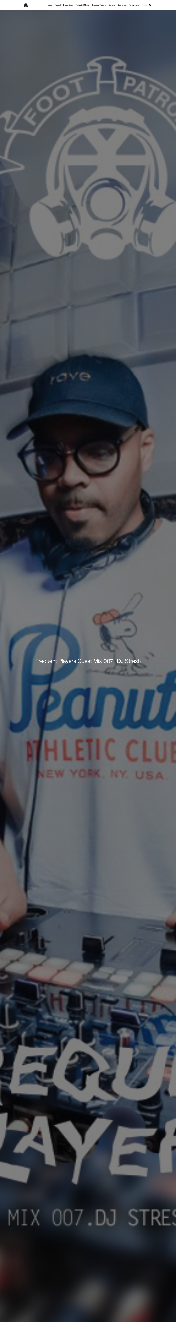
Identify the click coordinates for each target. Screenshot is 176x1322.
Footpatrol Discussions (64, 5)
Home (49, 5)
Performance (134, 5)
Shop (144, 5)
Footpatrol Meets (82, 5)
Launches (122, 5)
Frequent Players (99, 5)
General (112, 5)
